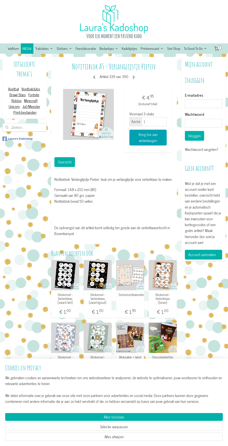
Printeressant (152, 48)
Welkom (13, 48)
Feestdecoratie (86, 48)
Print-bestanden (24, 112)
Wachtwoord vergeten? (201, 149)
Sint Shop (173, 48)
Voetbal (13, 89)
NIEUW (27, 48)
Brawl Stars (18, 95)
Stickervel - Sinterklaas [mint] (97, 359)
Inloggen (194, 136)
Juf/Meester (31, 106)
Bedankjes (108, 48)
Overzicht (65, 162)
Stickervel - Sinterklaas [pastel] (65, 361)
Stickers (64, 48)
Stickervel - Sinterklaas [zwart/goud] (97, 298)
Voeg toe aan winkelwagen (148, 137)
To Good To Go (195, 48)
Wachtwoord (194, 114)
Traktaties (44, 48)
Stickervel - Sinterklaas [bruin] (162, 298)
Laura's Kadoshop (17, 138)
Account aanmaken (202, 255)
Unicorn (14, 106)
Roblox (16, 101)
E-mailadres (194, 95)
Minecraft (30, 101)
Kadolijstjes (129, 48)
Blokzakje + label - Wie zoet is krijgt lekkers (130, 361)
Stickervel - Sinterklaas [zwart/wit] (65, 298)
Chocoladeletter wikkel (163, 359)
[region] (85, 425)
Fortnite (33, 95)
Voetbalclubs (30, 89)
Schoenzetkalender (130, 295)
